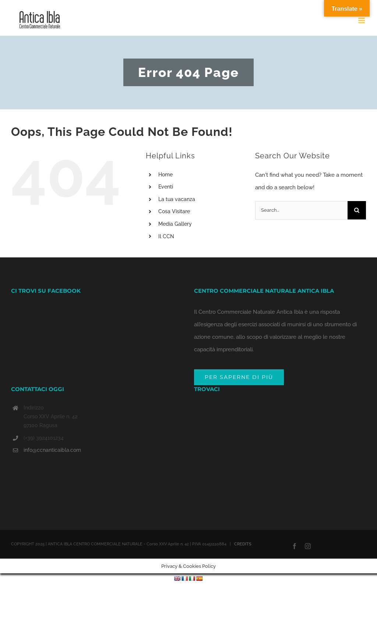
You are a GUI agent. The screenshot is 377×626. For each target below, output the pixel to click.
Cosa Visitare (174, 211)
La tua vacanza (176, 199)
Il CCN (166, 236)
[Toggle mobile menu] (362, 20)
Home (165, 174)
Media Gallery (175, 224)
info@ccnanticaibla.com (52, 450)
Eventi (165, 187)
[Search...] (301, 210)
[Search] (357, 210)
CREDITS (242, 544)
